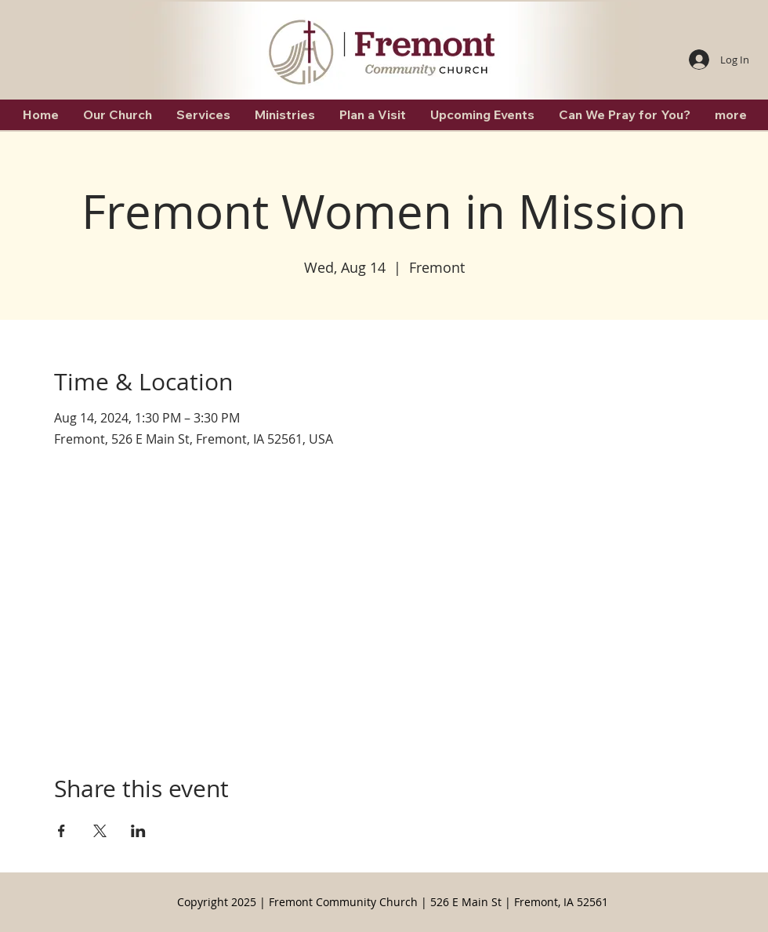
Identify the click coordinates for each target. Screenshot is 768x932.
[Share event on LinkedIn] (138, 831)
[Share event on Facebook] (61, 831)
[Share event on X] (99, 831)
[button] (117, 115)
